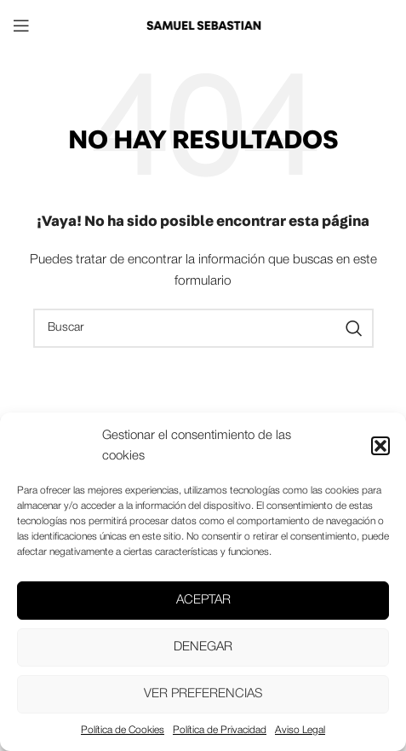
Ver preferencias (203, 694)
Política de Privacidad (219, 730)
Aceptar (203, 600)
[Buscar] (203, 328)
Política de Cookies (122, 730)
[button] (380, 445)
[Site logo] (203, 25)
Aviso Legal (300, 730)
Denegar (203, 647)
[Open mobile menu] (21, 26)
